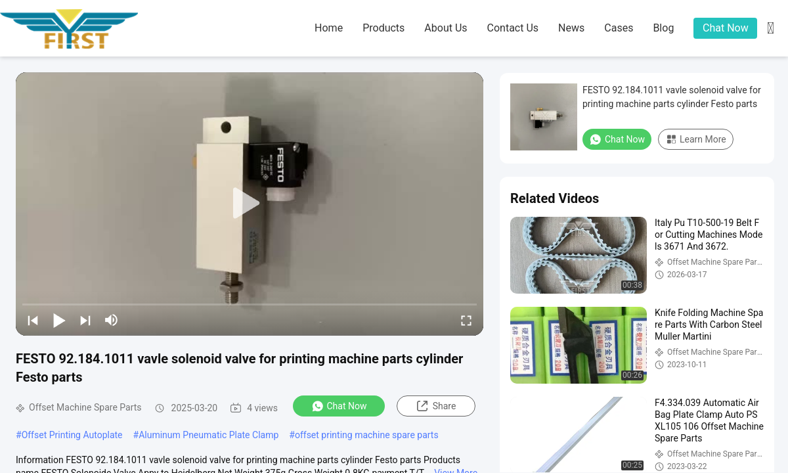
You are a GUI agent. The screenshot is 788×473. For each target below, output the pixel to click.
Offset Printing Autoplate (72, 435)
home (329, 28)
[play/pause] (59, 320)
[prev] (33, 320)
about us (445, 28)
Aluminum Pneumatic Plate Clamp (208, 435)
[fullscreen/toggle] (466, 320)
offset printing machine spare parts (367, 435)
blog (663, 28)
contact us (513, 28)
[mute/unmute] (111, 320)
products (383, 28)
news (571, 28)
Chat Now (726, 28)
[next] (85, 320)
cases (618, 28)
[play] (249, 203)
